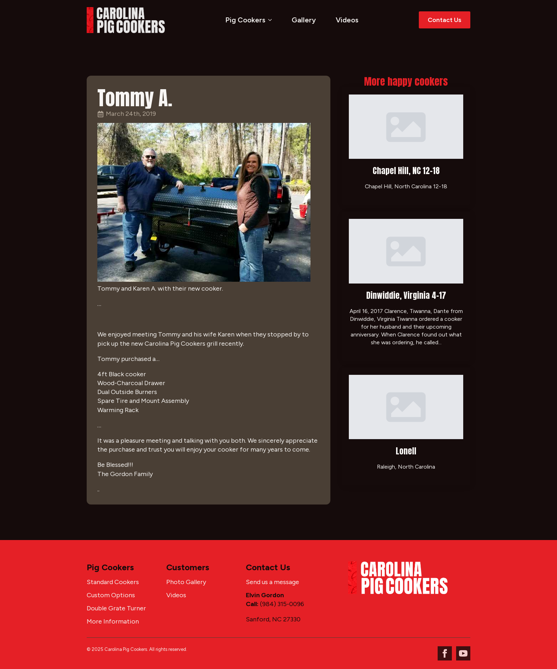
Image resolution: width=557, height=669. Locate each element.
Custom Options (111, 595)
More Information (113, 621)
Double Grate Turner (116, 608)
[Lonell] (406, 407)
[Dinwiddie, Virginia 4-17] (406, 251)
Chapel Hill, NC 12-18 (406, 171)
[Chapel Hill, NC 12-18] (406, 127)
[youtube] (463, 653)
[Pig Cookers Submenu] (271, 20)
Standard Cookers (113, 582)
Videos (347, 20)
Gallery (304, 20)
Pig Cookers (245, 20)
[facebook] (445, 653)
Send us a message (272, 582)
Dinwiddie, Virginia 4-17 (406, 295)
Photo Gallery (186, 582)
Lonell (406, 451)
